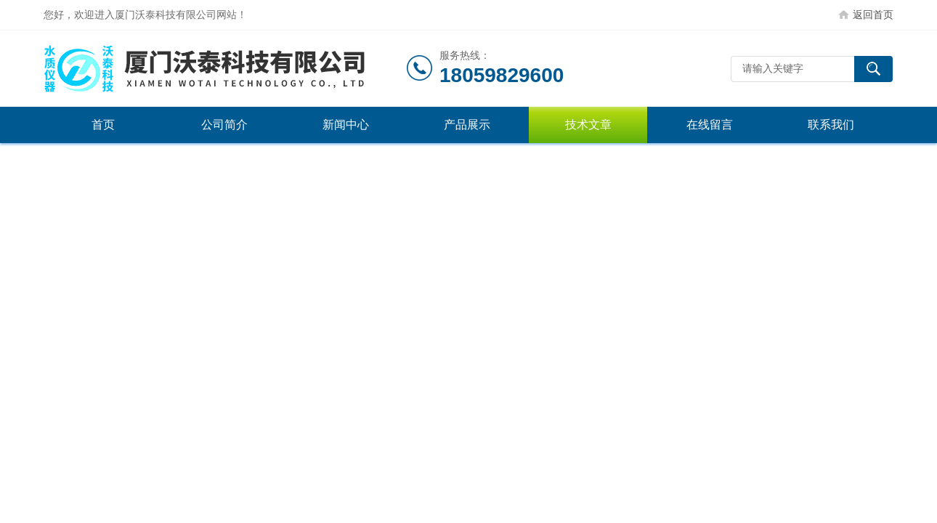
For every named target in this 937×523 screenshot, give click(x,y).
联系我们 (831, 124)
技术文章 (588, 124)
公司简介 (224, 124)
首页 (103, 124)
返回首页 (873, 14)
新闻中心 (346, 124)
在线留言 (709, 124)
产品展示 (467, 124)
